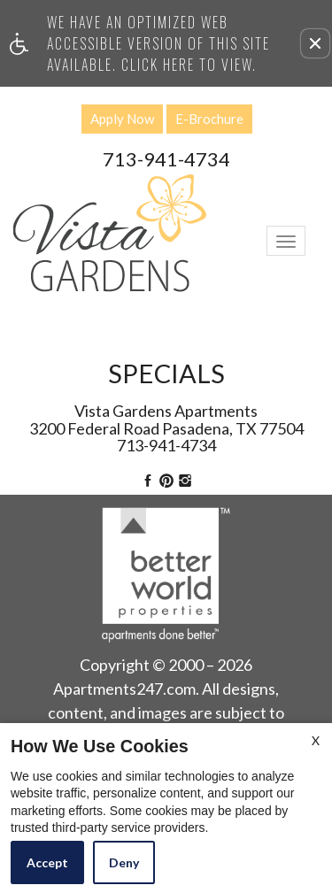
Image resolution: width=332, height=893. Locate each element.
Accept (47, 862)
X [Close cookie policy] (316, 740)
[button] (315, 43)
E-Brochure (209, 119)
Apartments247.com (124, 689)
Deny (124, 862)
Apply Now (122, 119)
